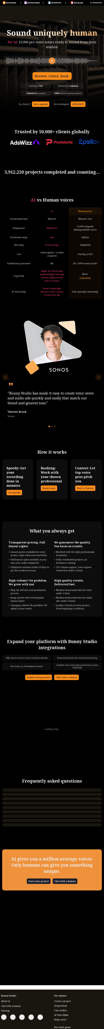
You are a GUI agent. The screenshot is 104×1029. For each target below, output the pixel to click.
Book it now (49, 488)
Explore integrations (38, 677)
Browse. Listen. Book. (52, 76)
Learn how (85, 277)
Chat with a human (66, 677)
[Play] (52, 61)
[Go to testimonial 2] (52, 426)
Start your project (38, 881)
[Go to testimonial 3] (55, 426)
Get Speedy (14, 492)
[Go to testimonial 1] (49, 426)
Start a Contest (85, 488)
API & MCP (78, 104)
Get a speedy (41, 104)
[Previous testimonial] (5, 377)
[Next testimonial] (98, 377)
